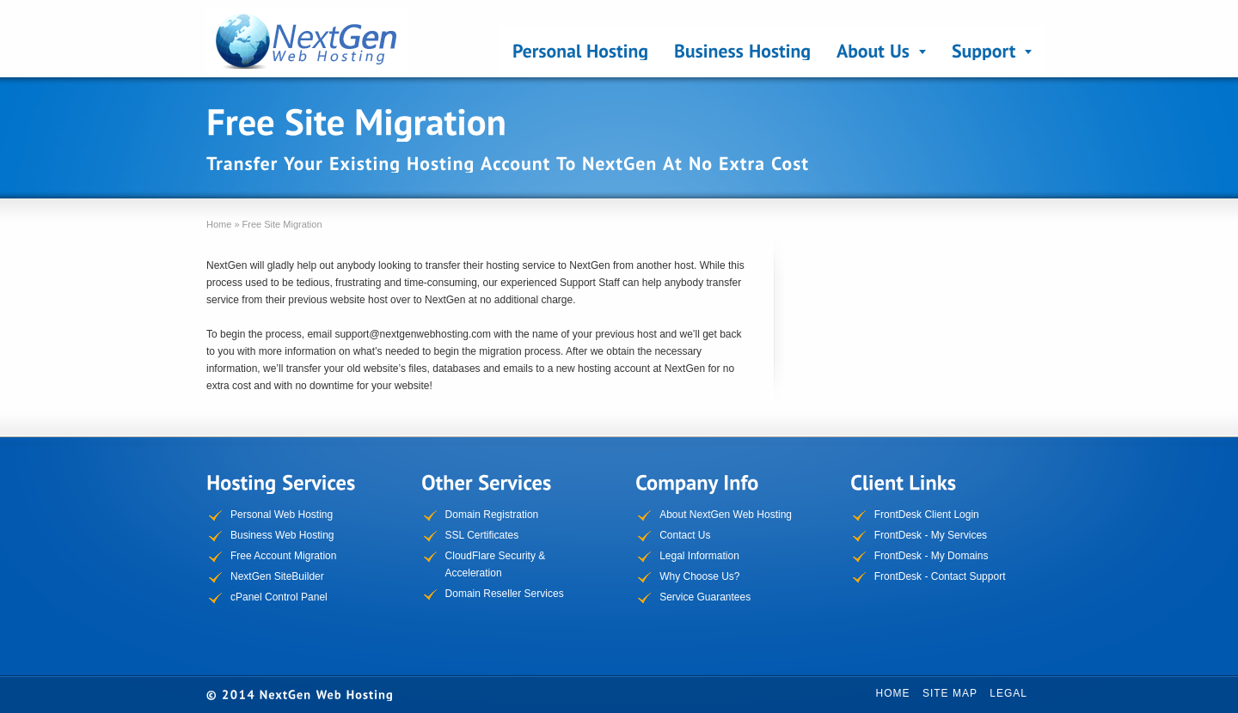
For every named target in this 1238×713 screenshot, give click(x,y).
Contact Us (684, 535)
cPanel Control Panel (279, 597)
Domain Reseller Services (504, 594)
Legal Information (699, 556)
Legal (1008, 693)
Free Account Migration (283, 556)
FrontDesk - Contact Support (940, 576)
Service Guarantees (705, 597)
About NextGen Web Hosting (725, 515)
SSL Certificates (482, 535)
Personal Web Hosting (281, 515)
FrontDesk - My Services (930, 535)
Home (893, 693)
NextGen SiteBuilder (277, 576)
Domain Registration (492, 515)
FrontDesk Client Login (926, 515)
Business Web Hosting (282, 535)
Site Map (950, 693)
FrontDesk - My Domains (931, 556)
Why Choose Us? (699, 576)
